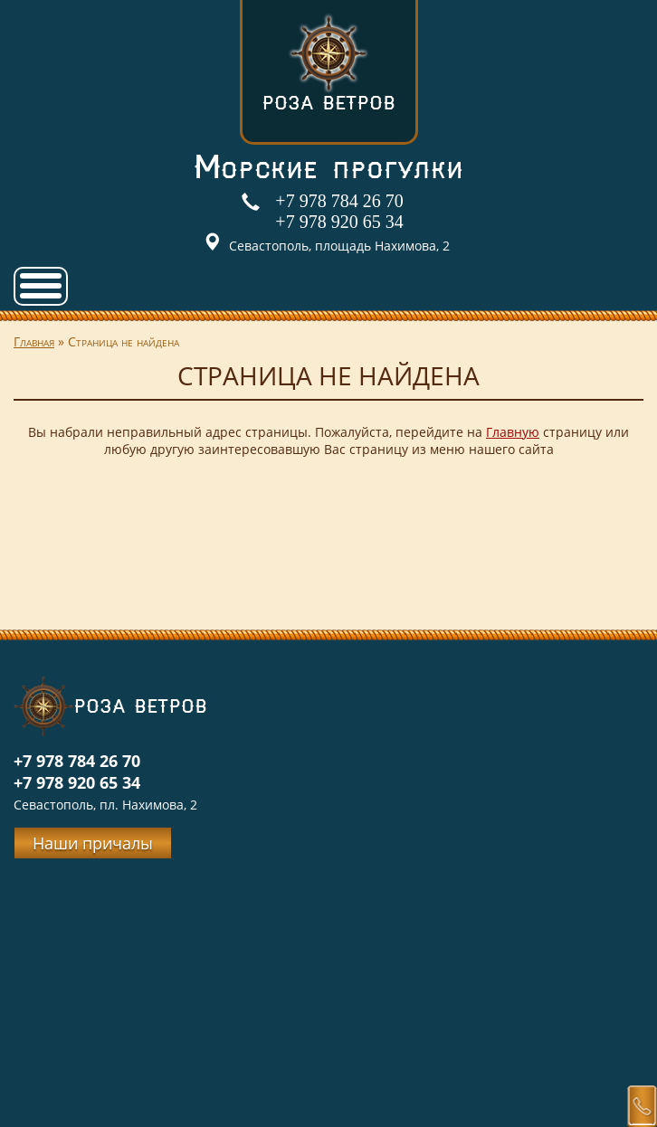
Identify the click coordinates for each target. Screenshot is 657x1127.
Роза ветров (328, 62)
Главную (512, 431)
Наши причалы (93, 843)
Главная (34, 341)
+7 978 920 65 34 (339, 222)
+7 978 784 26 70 (339, 201)
